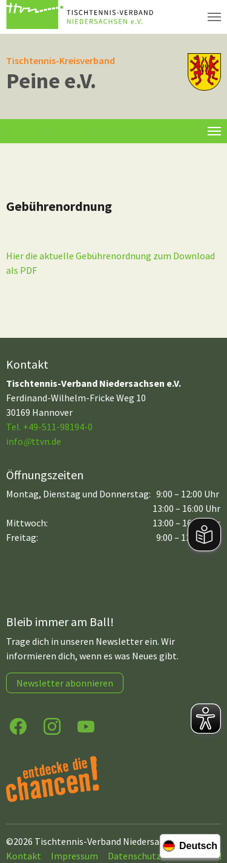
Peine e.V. (51, 80)
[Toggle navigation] (214, 131)
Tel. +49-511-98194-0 (49, 427)
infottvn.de (33, 441)
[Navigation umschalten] (214, 17)
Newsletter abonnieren (64, 683)
